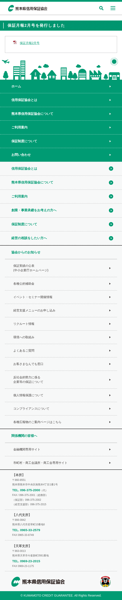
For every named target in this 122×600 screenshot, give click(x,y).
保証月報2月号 (30, 43)
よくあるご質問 (23, 350)
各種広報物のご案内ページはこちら (37, 422)
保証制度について (24, 141)
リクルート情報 (23, 323)
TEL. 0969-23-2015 (26, 561)
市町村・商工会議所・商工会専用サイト (40, 462)
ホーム (16, 86)
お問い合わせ (21, 154)
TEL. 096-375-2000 (26, 490)
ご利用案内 (19, 127)
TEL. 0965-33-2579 (26, 530)
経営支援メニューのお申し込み (34, 310)
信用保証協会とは (24, 100)
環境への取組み (23, 337)
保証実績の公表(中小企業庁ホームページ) (30, 268)
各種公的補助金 (23, 283)
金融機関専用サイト (26, 449)
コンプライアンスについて (31, 408)
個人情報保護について (28, 395)
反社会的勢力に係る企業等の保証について (28, 380)
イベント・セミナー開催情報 (32, 297)
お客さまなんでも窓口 (28, 364)
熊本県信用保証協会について (32, 113)
